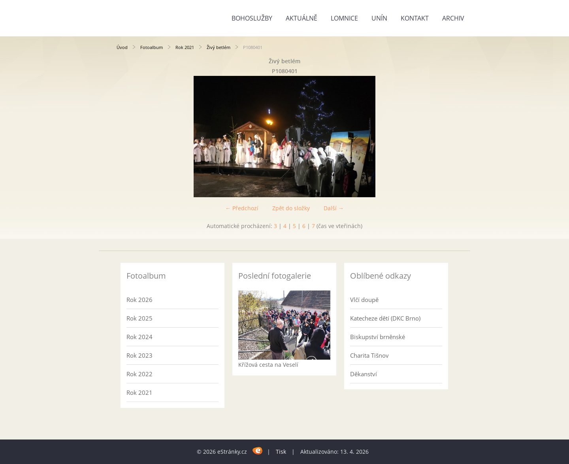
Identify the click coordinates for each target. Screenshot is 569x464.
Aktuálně (301, 18)
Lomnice (344, 18)
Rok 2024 (139, 337)
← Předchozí (241, 208)
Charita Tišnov (369, 355)
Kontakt (415, 18)
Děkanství (363, 374)
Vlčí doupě (364, 300)
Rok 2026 (139, 300)
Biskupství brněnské (377, 337)
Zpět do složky (291, 208)
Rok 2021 (184, 47)
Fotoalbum (151, 47)
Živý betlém (218, 47)
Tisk (281, 451)
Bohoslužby (252, 18)
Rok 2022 (139, 374)
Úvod (122, 47)
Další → (334, 208)
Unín (379, 18)
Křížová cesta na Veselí (268, 364)
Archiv (453, 18)
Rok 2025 (139, 318)
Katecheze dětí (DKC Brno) (385, 318)
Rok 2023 (139, 355)
